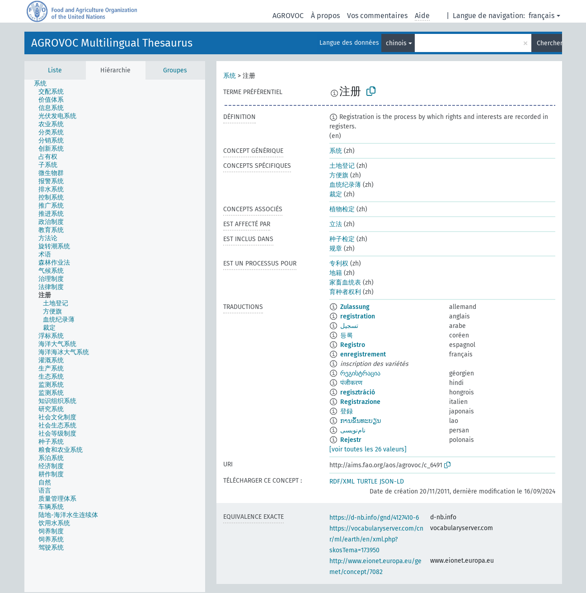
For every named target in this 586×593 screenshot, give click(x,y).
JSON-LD (392, 481)
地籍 (335, 273)
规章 (335, 248)
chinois (396, 43)
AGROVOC (288, 15)
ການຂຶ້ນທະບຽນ (360, 421)
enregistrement (363, 354)
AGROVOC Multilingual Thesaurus (111, 43)
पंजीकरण (351, 383)
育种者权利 (345, 292)
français (541, 15)
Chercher (549, 43)
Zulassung (355, 307)
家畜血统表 (345, 282)
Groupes (175, 70)
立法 (335, 224)
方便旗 (338, 175)
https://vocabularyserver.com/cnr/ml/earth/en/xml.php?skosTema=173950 (376, 539)
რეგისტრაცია (360, 373)
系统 (229, 76)
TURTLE (367, 481)
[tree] (114, 336)
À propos (325, 15)
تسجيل (349, 326)
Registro (352, 345)
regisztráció (357, 392)
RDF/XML (342, 481)
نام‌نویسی (353, 430)
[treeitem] (44, 84)
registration (357, 316)
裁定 (335, 194)
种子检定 (342, 239)
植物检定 (342, 209)
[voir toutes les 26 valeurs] (368, 449)
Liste (55, 70)
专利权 (338, 263)
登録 (346, 411)
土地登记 (342, 166)
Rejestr (350, 440)
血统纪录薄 (345, 185)
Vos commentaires (377, 15)
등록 (346, 335)
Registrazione (360, 402)
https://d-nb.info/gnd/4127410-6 (374, 518)
